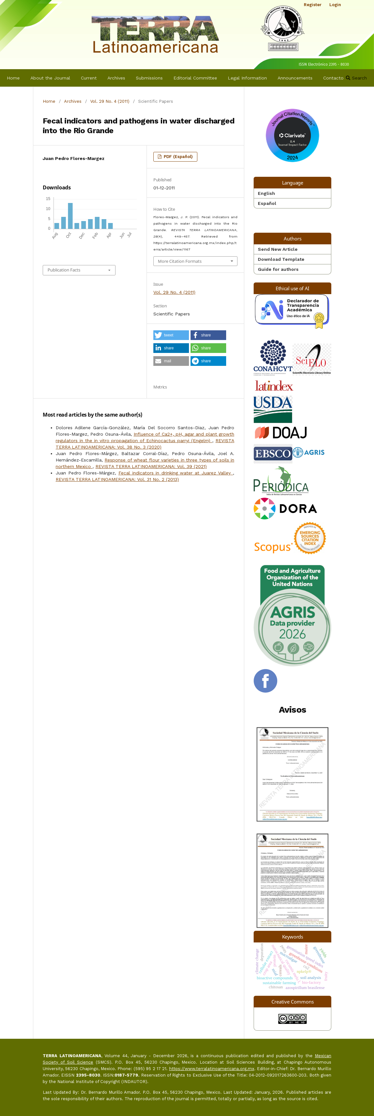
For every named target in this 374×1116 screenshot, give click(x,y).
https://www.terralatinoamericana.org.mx (211, 1068)
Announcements (295, 77)
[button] (171, 335)
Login (335, 4)
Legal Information (247, 77)
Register (313, 4)
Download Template (281, 259)
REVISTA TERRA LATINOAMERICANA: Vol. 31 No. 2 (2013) (117, 479)
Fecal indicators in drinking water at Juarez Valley (175, 472)
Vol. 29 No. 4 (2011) (109, 101)
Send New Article (278, 249)
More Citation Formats (180, 261)
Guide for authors (278, 269)
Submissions (149, 77)
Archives (116, 77)
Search (356, 77)
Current (89, 77)
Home (13, 77)
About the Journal (50, 77)
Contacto (333, 77)
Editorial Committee (195, 77)
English (266, 193)
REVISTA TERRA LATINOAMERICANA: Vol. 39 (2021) (151, 466)
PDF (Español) (177, 156)
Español (267, 203)
